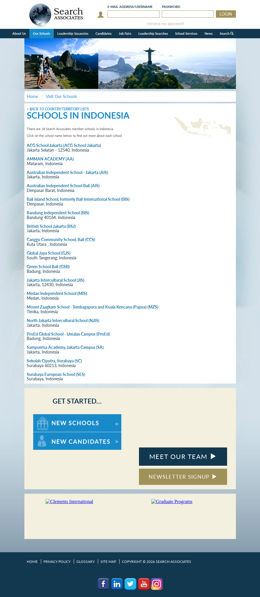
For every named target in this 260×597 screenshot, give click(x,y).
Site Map (108, 561)
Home (32, 561)
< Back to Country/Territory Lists (58, 109)
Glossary (85, 561)
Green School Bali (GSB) (48, 266)
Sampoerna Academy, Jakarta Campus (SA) (65, 347)
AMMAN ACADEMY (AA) (50, 158)
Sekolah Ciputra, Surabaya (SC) (54, 360)
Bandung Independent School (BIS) (58, 212)
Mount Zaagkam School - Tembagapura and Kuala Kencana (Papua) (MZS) (92, 306)
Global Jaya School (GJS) (49, 253)
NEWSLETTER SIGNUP (183, 476)
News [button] (208, 33)
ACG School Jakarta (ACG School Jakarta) (64, 145)
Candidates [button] (103, 33)
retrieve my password (165, 23)
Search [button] (227, 33)
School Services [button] (186, 33)
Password (171, 7)
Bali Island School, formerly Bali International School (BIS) (78, 199)
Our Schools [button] (41, 33)
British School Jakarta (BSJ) (51, 226)
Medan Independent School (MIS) (57, 293)
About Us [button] (19, 33)
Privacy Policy (57, 561)
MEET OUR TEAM (183, 456)
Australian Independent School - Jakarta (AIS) (67, 172)
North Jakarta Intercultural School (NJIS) (63, 320)
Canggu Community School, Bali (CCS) (61, 239)
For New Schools (48, 416)
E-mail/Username (130, 7)
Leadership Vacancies (72, 33)
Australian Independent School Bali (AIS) (63, 185)
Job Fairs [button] (125, 33)
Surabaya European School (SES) (56, 374)
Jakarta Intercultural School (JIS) (55, 280)
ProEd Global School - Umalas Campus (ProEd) (68, 333)
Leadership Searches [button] (153, 33)
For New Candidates (51, 434)
